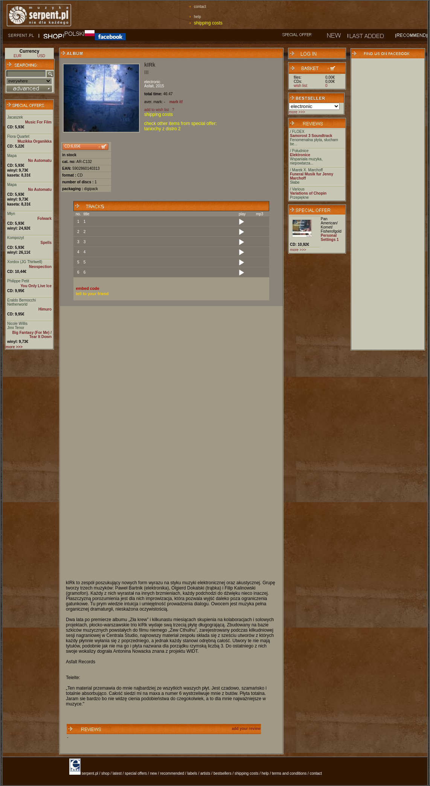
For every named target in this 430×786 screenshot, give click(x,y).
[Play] (241, 222)
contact (200, 7)
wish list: (301, 86)
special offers (136, 773)
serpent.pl (90, 773)
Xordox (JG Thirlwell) (24, 262)
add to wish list (156, 110)
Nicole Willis (17, 323)
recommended (172, 773)
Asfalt (149, 86)
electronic (152, 82)
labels (192, 773)
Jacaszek (15, 117)
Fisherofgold (331, 231)
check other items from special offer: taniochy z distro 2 (180, 126)
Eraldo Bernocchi (21, 300)
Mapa (12, 156)
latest (117, 773)
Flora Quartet (18, 136)
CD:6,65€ (72, 146)
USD (41, 56)
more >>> (297, 112)
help (197, 17)
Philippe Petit (18, 281)
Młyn (11, 214)
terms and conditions (289, 773)
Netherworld (17, 304)
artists (205, 773)
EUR (17, 56)
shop (105, 773)
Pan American (329, 221)
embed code (87, 288)
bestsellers (222, 773)
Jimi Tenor (15, 328)
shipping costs (208, 23)
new (153, 773)
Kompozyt (15, 238)
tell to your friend (92, 293)
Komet (326, 227)
